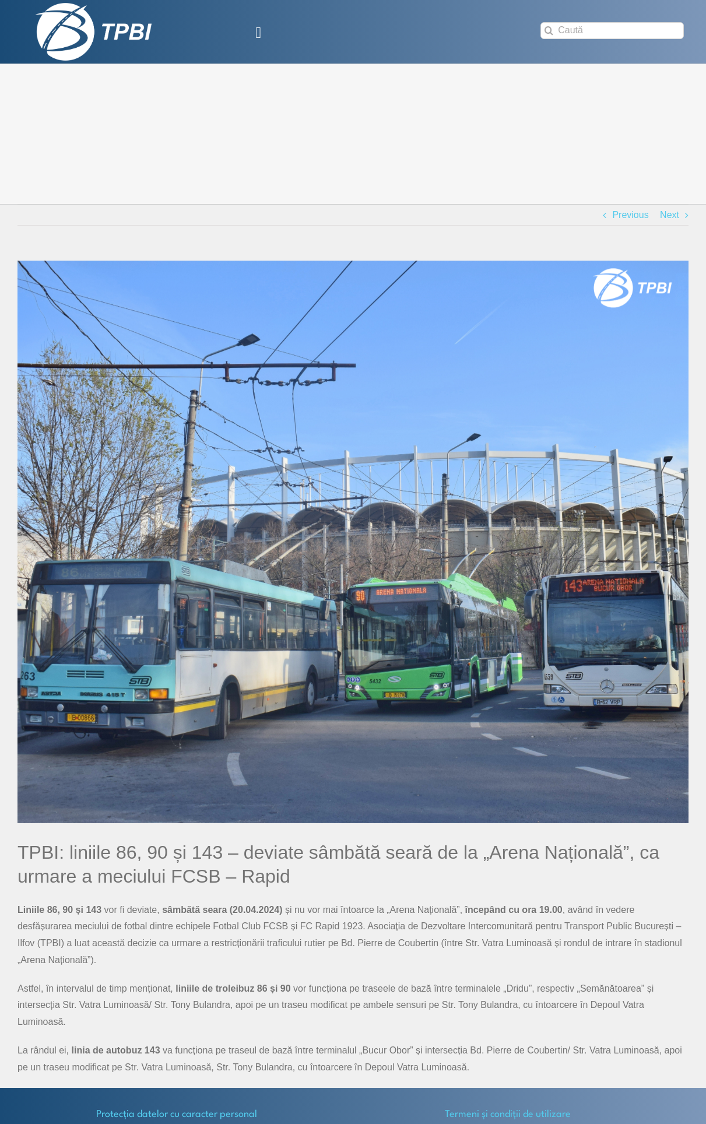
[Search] (548, 30)
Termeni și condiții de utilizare (508, 1114)
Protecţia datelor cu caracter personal (176, 1114)
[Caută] (612, 30)
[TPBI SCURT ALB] (93, 7)
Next (669, 215)
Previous (630, 215)
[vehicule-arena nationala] (353, 542)
